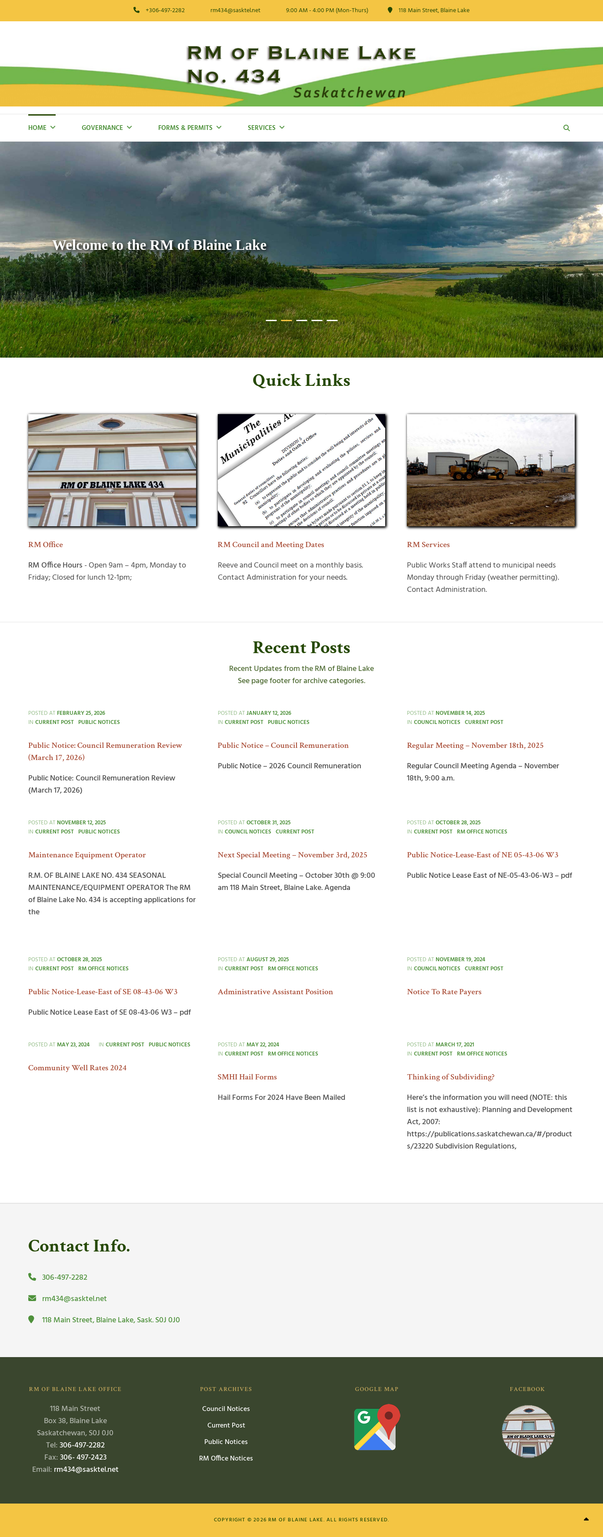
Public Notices (99, 722)
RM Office (45, 544)
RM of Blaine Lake (295, 1520)
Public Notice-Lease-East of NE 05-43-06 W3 (483, 855)
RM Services (428, 544)
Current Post (54, 722)
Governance (102, 128)
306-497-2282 (82, 1445)
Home (37, 128)
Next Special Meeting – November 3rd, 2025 (293, 855)
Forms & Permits (185, 128)
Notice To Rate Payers (444, 991)
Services (262, 128)
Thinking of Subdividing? (450, 1077)
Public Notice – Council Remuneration (283, 745)
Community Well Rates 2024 (77, 1067)
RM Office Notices (482, 832)
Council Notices (437, 722)
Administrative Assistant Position (275, 991)
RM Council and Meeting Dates (271, 544)
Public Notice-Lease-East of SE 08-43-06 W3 (103, 991)
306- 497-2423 (83, 1457)
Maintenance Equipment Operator (87, 855)
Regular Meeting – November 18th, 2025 (475, 745)
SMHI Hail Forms (247, 1077)
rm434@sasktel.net (86, 1470)
